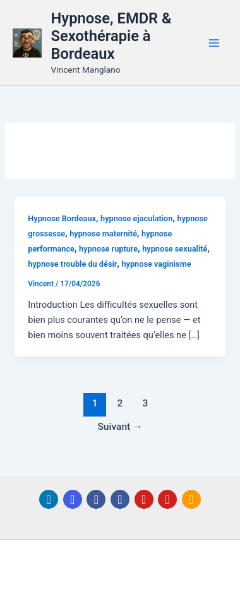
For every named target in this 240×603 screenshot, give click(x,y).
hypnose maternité (103, 233)
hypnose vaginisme (156, 264)
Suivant (119, 426)
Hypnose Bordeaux (62, 218)
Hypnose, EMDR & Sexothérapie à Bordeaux (111, 36)
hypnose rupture (108, 248)
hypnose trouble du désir (72, 264)
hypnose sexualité (174, 248)
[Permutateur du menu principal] (214, 43)
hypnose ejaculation (136, 218)
